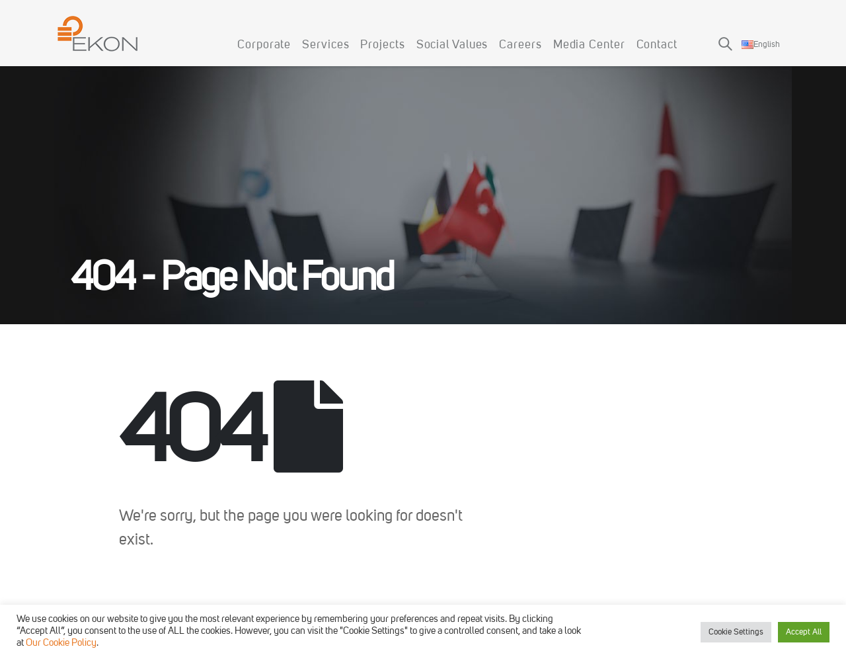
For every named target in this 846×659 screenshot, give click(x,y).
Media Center (589, 45)
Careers (520, 45)
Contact (656, 45)
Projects (382, 45)
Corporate (264, 45)
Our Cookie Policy (61, 643)
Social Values (452, 45)
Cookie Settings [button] (736, 632)
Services (325, 45)
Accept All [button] (804, 632)
